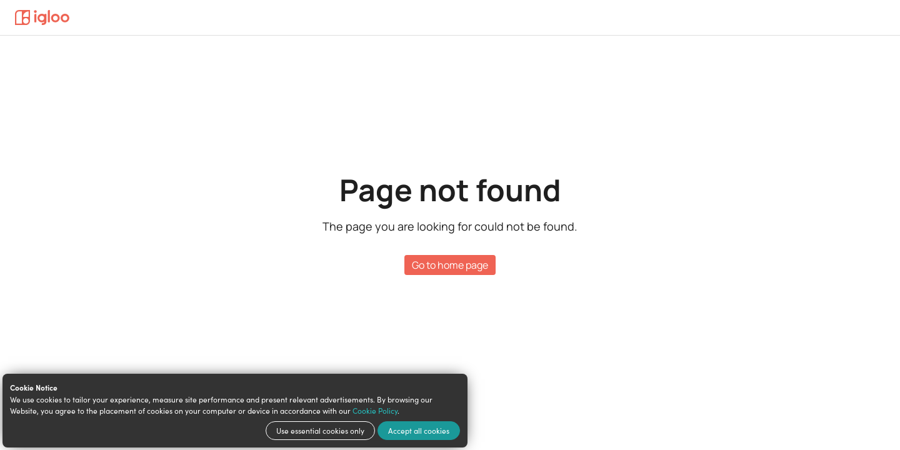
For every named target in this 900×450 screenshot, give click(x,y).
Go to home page (450, 265)
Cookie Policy (375, 411)
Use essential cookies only (320, 431)
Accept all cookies (418, 431)
